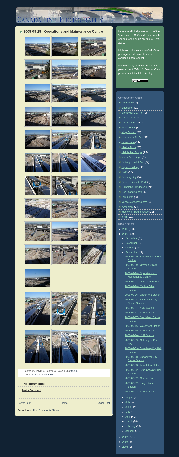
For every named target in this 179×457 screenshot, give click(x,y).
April (128, 416)
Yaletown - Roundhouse (135, 211)
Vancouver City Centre (134, 202)
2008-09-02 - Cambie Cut (139, 378)
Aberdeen (127, 102)
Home (64, 403)
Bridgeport (127, 107)
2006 (125, 441)
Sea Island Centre (132, 192)
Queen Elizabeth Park (134, 182)
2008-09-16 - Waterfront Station (142, 326)
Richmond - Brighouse (134, 187)
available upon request (131, 58)
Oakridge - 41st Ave (133, 162)
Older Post (104, 403)
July (128, 402)
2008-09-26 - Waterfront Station (142, 294)
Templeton (127, 197)
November (131, 243)
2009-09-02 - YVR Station (139, 391)
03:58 (74, 371)
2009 (125, 229)
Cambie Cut (128, 117)
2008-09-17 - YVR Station (139, 312)
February (130, 426)
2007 (125, 437)
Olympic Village (130, 167)
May (128, 411)
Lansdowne (128, 142)
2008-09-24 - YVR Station (139, 308)
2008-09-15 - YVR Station (139, 330)
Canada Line (39, 374)
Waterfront (127, 207)
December (131, 238)
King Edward (129, 132)
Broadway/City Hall (132, 112)
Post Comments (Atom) (46, 410)
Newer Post (24, 403)
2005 (125, 446)
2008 (125, 234)
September (131, 252)
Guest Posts (129, 127)
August (129, 397)
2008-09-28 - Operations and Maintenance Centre (63, 31)
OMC (51, 374)
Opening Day (129, 177)
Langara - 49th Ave (132, 137)
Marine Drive (129, 147)
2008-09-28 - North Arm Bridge (142, 281)
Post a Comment (31, 390)
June (128, 407)
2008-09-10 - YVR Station (139, 335)
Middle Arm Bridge (132, 152)
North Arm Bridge (131, 157)
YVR (124, 216)
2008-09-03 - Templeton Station (142, 365)
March (129, 421)
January (130, 431)
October (130, 247)
